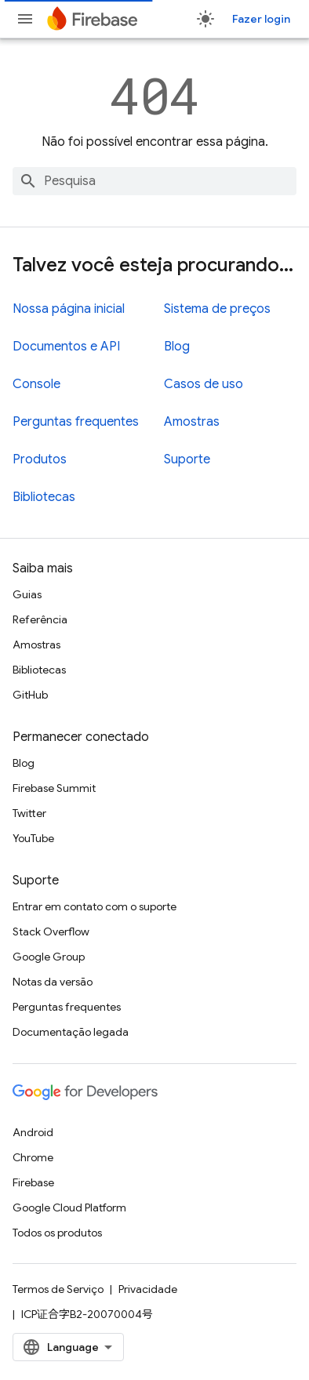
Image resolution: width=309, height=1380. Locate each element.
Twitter (29, 813)
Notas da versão (53, 982)
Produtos (40, 459)
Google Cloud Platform (69, 1207)
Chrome (33, 1157)
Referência (40, 619)
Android (33, 1132)
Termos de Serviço (58, 1289)
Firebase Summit (54, 788)
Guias (27, 594)
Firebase (33, 1182)
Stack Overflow (51, 931)
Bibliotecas (44, 497)
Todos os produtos (57, 1233)
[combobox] (154, 181)
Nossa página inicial (69, 309)
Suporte (187, 459)
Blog (177, 346)
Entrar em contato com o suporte (94, 906)
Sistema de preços (217, 309)
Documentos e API (66, 346)
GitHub (30, 695)
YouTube (33, 838)
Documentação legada (71, 1032)
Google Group (49, 957)
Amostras (192, 422)
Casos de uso (203, 384)
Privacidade (147, 1289)
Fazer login (261, 19)
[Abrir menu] (25, 19)
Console (36, 384)
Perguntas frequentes (76, 422)
